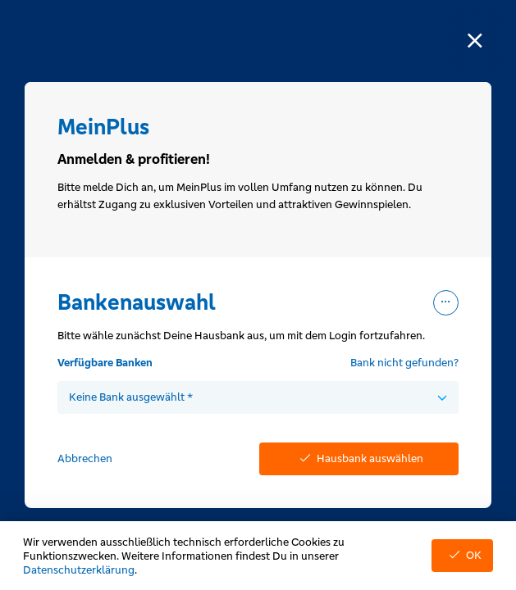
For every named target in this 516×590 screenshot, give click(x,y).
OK (462, 555)
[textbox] (258, 397)
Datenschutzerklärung (79, 570)
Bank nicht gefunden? (404, 363)
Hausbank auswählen (358, 458)
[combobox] (258, 397)
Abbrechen (84, 458)
